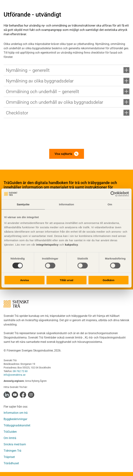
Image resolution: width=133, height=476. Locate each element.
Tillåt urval (66, 279)
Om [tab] (110, 204)
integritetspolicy (47, 244)
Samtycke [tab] (23, 204)
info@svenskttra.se (14, 374)
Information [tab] (66, 204)
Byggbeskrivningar (15, 419)
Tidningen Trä (12, 450)
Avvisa (24, 279)
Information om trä (16, 412)
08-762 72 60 (20, 371)
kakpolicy (71, 244)
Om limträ (10, 438)
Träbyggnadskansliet (17, 425)
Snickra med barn (15, 444)
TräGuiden (10, 431)
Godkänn (108, 279)
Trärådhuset (11, 463)
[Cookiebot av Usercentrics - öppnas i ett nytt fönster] (113, 194)
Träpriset (9, 457)
